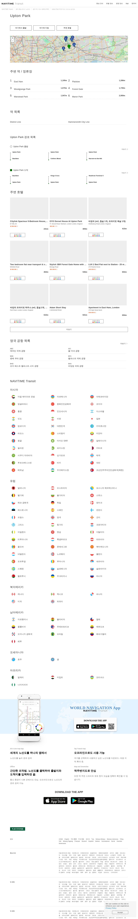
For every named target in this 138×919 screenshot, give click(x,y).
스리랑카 (113, 855)
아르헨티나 (81, 870)
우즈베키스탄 (83, 859)
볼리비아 (89, 870)
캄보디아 (84, 855)
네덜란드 (99, 866)
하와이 (74, 870)
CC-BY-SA (124, 61)
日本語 (61, 839)
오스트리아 (119, 859)
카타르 (94, 857)
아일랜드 (100, 864)
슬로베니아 (80, 868)
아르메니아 (75, 853)
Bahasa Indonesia (112, 839)
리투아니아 (119, 864)
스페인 (121, 861)
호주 (86, 872)
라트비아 (68, 866)
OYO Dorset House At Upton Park (66, 221)
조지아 (112, 853)
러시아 (112, 868)
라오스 (107, 855)
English (67, 839)
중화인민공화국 (103, 853)
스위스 (88, 861)
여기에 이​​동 (44, 28)
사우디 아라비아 (103, 857)
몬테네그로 (82, 866)
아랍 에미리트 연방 (64, 853)
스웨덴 (74, 868)
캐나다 (117, 868)
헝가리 (86, 864)
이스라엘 (64, 855)
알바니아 (111, 859)
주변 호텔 (67, 28)
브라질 (68, 872)
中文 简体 (81, 839)
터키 (66, 859)
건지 (74, 864)
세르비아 (67, 868)
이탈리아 (111, 864)
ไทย (93, 839)
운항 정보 (119, 3)
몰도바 (75, 866)
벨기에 (75, 861)
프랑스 (65, 864)
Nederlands (62, 843)
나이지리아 (114, 872)
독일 (101, 861)
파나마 (64, 870)
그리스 (80, 864)
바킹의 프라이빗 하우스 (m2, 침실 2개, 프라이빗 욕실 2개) (36, 307)
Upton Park (20, 16)
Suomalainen (106, 841)
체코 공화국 (95, 861)
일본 (79, 855)
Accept (120, 912)
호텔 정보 (109, 3)
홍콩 (117, 853)
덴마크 (107, 861)
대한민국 (92, 855)
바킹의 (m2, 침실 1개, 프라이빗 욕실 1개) (107, 221)
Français (77, 841)
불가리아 (81, 861)
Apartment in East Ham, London (104, 307)
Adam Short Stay (58, 307)
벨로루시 (97, 868)
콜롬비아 (100, 870)
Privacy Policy (111, 908)
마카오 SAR (65, 857)
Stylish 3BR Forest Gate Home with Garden (70, 264)
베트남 (75, 859)
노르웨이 (106, 866)
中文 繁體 (74, 839)
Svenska (119, 841)
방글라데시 (93, 853)
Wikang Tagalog (68, 841)
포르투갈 (119, 866)
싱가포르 (112, 857)
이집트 (100, 872)
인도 (70, 855)
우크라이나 (104, 868)
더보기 (125, 149)
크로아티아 (92, 864)
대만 (70, 859)
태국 (117, 857)
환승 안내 (99, 3)
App (127, 3)
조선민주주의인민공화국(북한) (98, 859)
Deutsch (84, 841)
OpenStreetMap (108, 61)
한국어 (88, 839)
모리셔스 (106, 872)
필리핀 (81, 857)
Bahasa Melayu (100, 839)
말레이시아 (74, 857)
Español (91, 841)
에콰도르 (117, 870)
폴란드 (113, 866)
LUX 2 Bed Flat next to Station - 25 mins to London (113, 264)
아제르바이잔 (84, 853)
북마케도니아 (91, 866)
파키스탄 (87, 857)
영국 (70, 864)
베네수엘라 (75, 872)
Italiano (97, 841)
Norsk (113, 841)
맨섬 (106, 864)
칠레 (94, 870)
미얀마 (119, 855)
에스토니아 (113, 861)
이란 (74, 855)
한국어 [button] (134, 3)
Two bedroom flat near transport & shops (30, 264)
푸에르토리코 (109, 870)
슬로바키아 (89, 868)
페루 (81, 872)
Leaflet (100, 61)
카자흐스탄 (99, 855)
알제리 (94, 872)
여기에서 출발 (20, 28)
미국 (69, 870)
